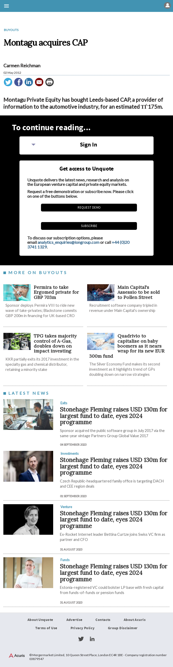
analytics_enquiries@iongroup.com (68, 242)
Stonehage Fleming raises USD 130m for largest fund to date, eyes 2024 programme (113, 416)
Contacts (102, 620)
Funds (65, 560)
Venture (66, 507)
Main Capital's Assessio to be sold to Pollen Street (138, 292)
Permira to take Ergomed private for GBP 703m (56, 292)
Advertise (74, 620)
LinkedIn (92, 639)
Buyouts (11, 30)
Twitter (81, 639)
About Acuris (135, 620)
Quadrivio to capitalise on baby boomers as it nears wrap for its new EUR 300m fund (126, 346)
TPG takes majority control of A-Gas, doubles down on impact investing (55, 343)
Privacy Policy (83, 628)
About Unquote (40, 620)
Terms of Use (46, 628)
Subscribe (89, 226)
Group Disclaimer (123, 628)
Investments (69, 453)
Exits (63, 403)
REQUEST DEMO (89, 208)
